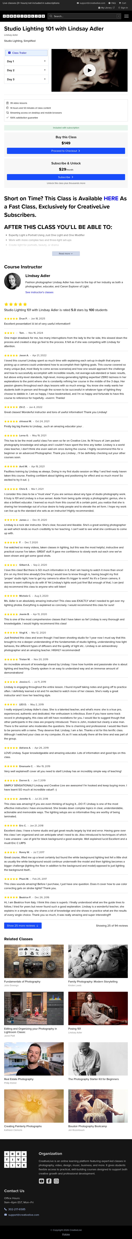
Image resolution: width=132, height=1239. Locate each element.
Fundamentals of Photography (22, 981)
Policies (66, 1234)
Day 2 (10, 70)
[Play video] (90, 70)
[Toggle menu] (126, 16)
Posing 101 (74, 1029)
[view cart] (123, 3)
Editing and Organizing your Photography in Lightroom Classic (30, 1030)
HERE (111, 198)
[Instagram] (56, 1181)
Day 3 (10, 79)
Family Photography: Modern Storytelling (93, 981)
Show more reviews (23, 925)
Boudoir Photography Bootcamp (87, 1126)
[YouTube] (41, 1181)
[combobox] (84, 16)
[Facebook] (49, 1181)
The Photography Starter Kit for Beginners (93, 1079)
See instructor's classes (39, 292)
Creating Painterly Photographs (23, 1126)
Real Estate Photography (18, 1079)
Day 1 (10, 61)
